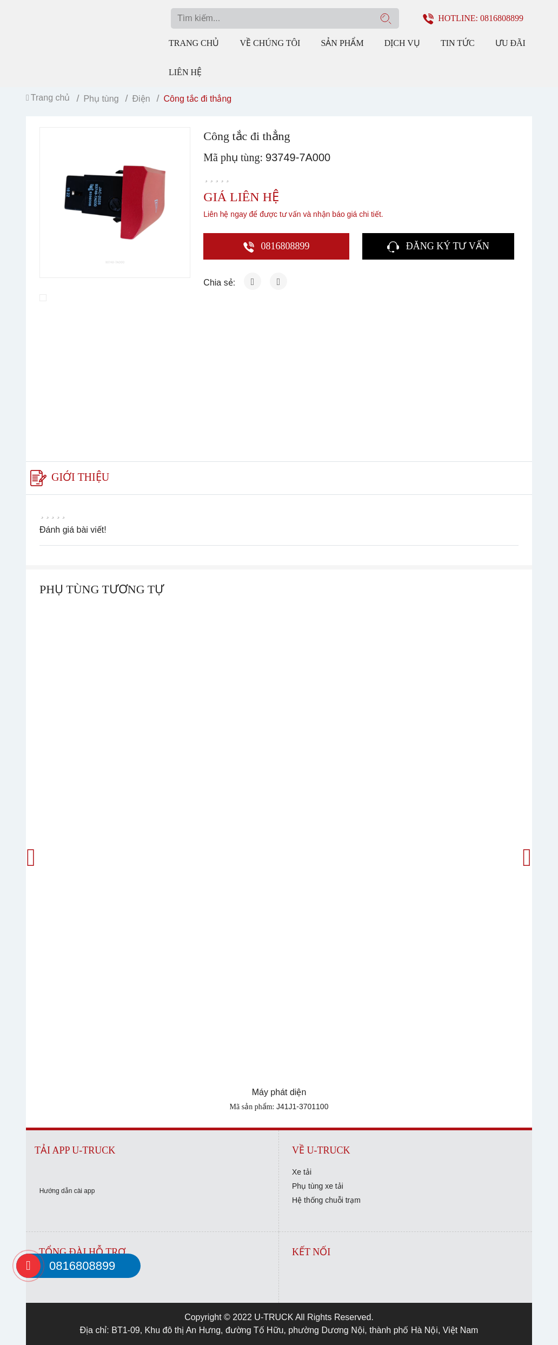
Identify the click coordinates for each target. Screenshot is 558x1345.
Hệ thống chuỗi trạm (326, 1200)
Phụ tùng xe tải (317, 1186)
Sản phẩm (342, 43)
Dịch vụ (402, 43)
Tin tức (458, 43)
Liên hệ (185, 72)
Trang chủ (194, 43)
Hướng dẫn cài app (67, 1191)
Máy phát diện (279, 1092)
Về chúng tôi (270, 43)
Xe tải (301, 1172)
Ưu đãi (510, 43)
